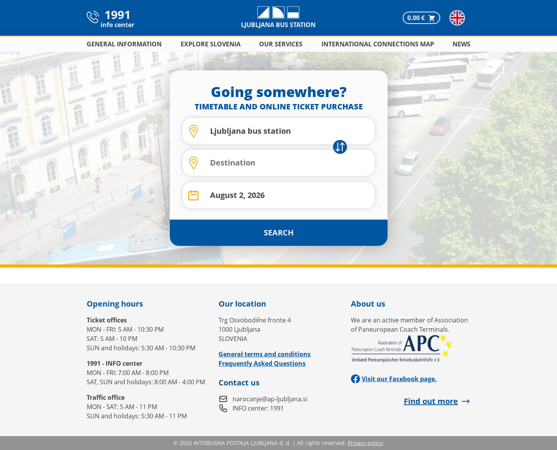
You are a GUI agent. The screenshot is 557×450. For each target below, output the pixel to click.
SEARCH (279, 232)
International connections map (377, 44)
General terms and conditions (265, 354)
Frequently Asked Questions (262, 363)
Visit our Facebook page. (394, 379)
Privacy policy (365, 443)
